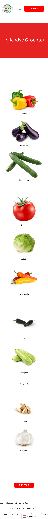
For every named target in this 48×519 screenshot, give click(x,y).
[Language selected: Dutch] (32, 516)
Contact (24, 485)
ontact (34, 9)
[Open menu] (19, 8)
